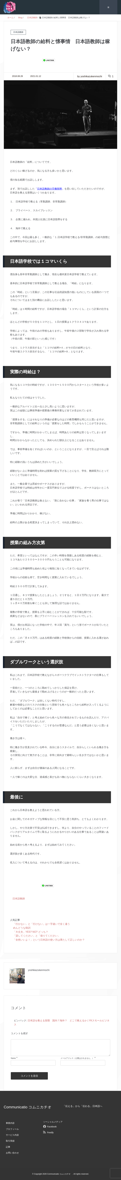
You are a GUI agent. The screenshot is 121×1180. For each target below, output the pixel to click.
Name (13, 1058)
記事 (8, 1146)
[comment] (60, 1047)
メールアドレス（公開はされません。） (77, 1058)
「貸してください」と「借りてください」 (36, 935)
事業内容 (10, 1123)
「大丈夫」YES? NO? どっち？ (30, 931)
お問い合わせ (12, 1152)
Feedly (50, 1132)
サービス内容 (12, 1135)
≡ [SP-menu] (108, 7)
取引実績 (10, 1140)
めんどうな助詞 (21, 927)
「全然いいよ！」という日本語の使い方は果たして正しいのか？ (49, 939)
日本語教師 (19, 898)
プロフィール (12, 1129)
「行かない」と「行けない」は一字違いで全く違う (41, 923)
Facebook (51, 1126)
